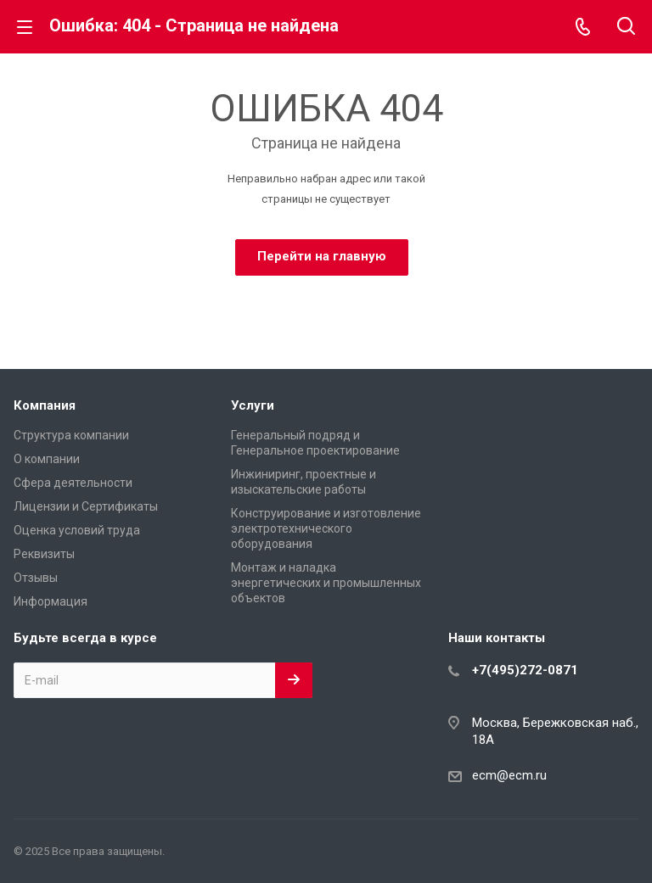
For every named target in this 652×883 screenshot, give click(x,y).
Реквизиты (44, 554)
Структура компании (71, 435)
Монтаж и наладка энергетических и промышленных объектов (326, 583)
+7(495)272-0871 (525, 670)
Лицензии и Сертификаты (86, 506)
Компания (45, 405)
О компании (47, 459)
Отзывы (36, 577)
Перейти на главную (321, 256)
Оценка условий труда (77, 530)
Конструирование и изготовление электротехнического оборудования (326, 528)
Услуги (252, 405)
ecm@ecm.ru (509, 775)
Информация (50, 601)
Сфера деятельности (73, 482)
